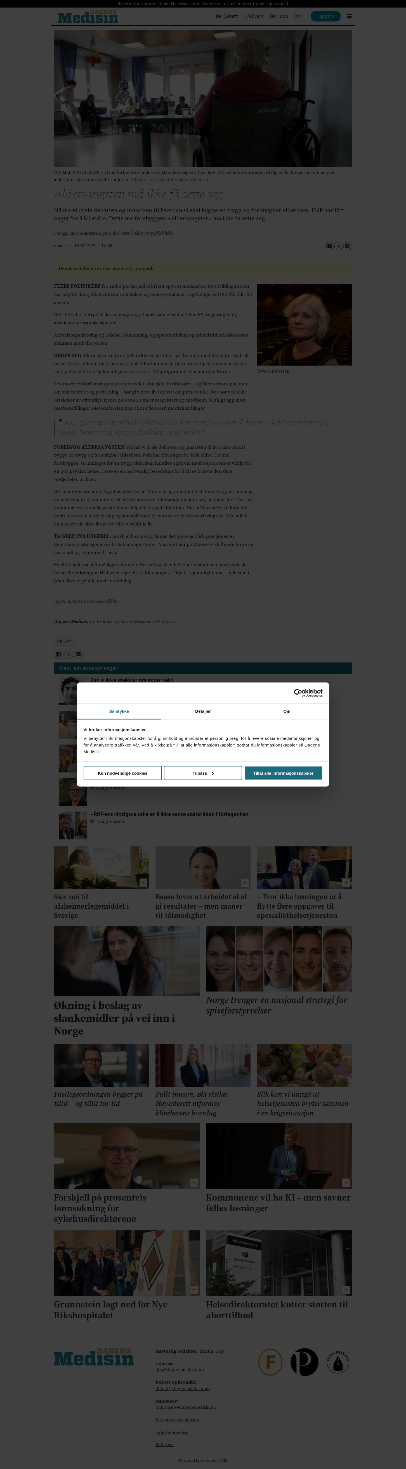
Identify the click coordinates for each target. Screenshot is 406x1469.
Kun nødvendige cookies (123, 772)
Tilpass (203, 772)
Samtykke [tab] (119, 711)
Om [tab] (286, 711)
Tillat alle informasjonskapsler (283, 772)
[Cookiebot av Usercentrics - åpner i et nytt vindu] (298, 693)
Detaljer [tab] (203, 711)
